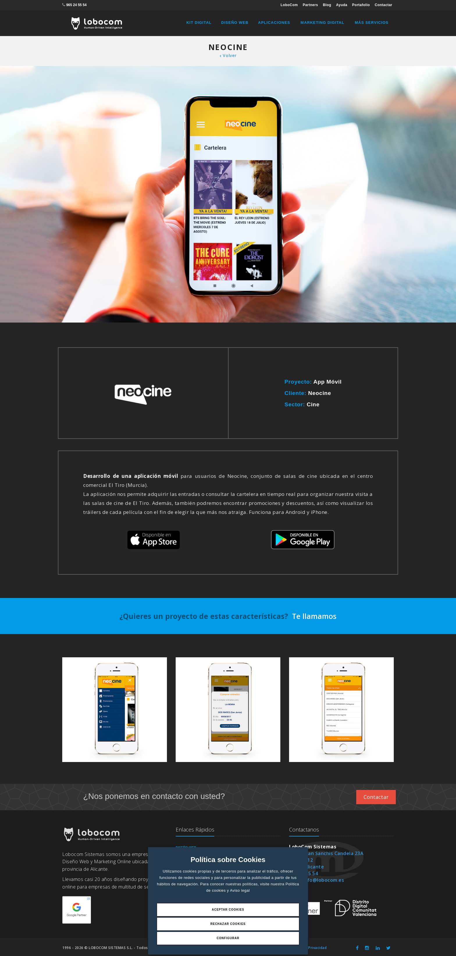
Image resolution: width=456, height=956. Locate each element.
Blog (327, 5)
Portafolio (361, 5)
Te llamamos (314, 616)
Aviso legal (240, 890)
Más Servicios (372, 22)
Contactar (383, 5)
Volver (228, 55)
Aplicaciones (274, 22)
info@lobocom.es (323, 880)
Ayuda (342, 5)
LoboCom (289, 5)
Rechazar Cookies (227, 923)
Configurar (228, 938)
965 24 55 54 (76, 5)
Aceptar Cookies (228, 909)
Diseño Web (235, 22)
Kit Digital (199, 22)
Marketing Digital (322, 22)
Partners (310, 5)
